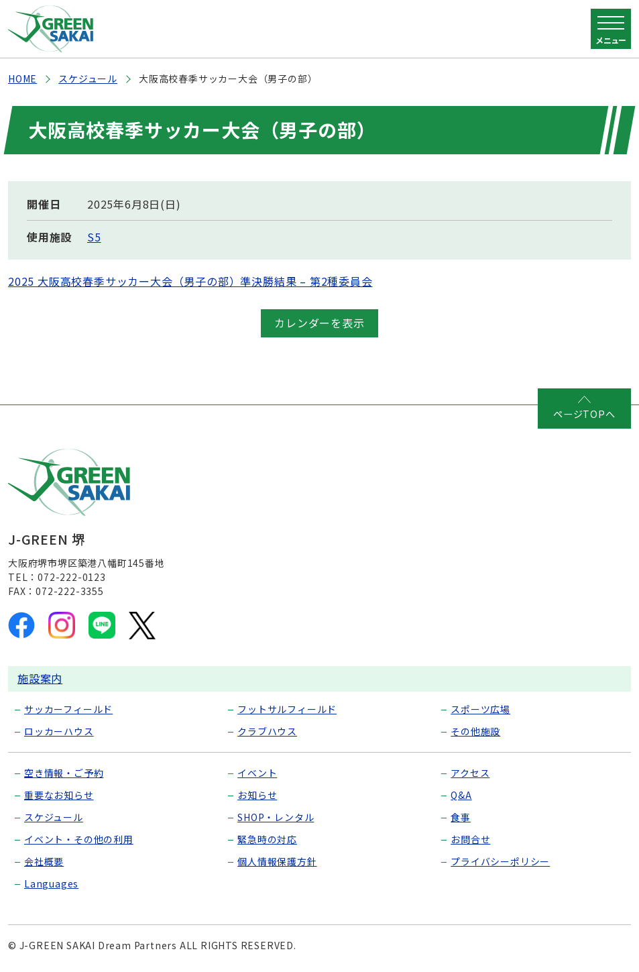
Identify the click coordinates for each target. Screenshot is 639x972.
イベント (257, 772)
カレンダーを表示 (319, 323)
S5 (94, 237)
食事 (461, 816)
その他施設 (475, 730)
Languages (51, 882)
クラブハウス (267, 730)
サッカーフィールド (68, 708)
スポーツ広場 (480, 708)
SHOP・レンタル (275, 816)
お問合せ (470, 838)
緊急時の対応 (267, 838)
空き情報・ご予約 (63, 772)
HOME (22, 78)
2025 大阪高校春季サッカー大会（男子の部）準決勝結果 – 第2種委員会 (190, 281)
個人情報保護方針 (276, 860)
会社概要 (44, 860)
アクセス (470, 772)
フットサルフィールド (287, 708)
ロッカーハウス (59, 730)
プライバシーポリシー (500, 860)
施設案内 (39, 677)
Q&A (461, 794)
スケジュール (87, 78)
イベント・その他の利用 (78, 838)
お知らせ (257, 794)
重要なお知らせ (59, 794)
